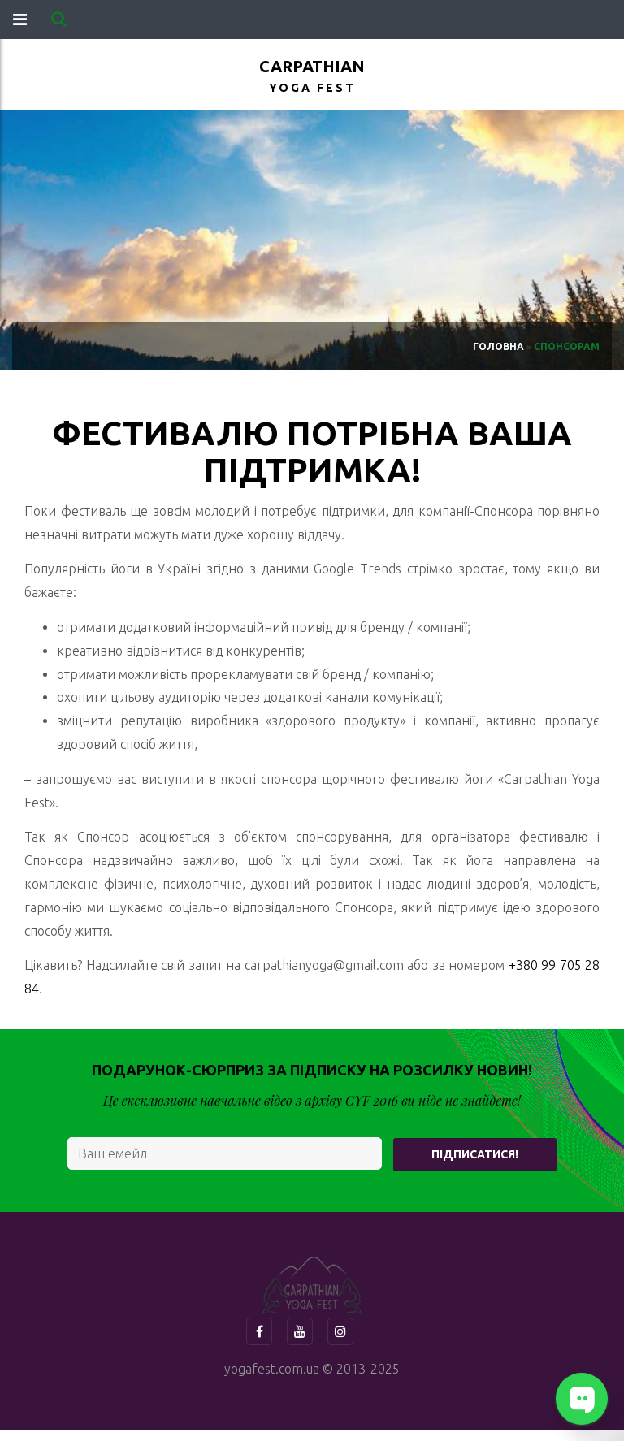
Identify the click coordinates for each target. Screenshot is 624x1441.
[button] (59, 19)
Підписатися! (474, 1154)
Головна (498, 346)
